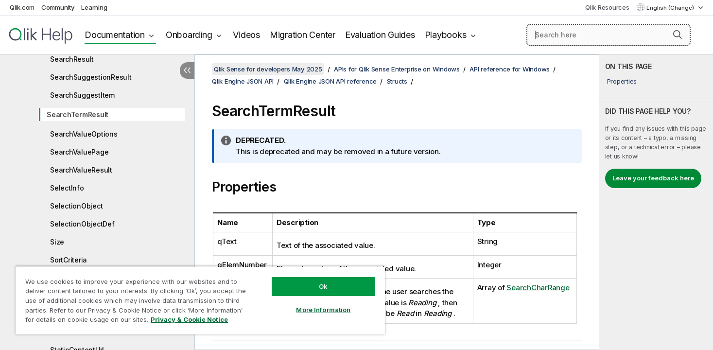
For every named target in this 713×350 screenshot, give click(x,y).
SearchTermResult (77, 114)
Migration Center (302, 35)
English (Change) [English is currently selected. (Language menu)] (671, 7)
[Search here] (608, 35)
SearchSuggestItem (82, 95)
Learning (94, 7)
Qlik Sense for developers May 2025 (268, 69)
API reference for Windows (510, 69)
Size (57, 242)
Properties (622, 81)
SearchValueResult (81, 170)
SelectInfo (67, 188)
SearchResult (72, 59)
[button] (677, 34)
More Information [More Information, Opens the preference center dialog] (323, 310)
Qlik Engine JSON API (243, 81)
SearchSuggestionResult (91, 77)
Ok (323, 286)
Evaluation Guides (380, 35)
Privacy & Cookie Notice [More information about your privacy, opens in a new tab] (189, 319)
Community (58, 7)
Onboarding (189, 35)
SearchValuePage (79, 152)
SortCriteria (68, 260)
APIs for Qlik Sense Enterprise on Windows (397, 69)
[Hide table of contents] (187, 70)
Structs (397, 81)
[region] (200, 300)
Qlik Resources (607, 7)
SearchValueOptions (84, 134)
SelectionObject (76, 206)
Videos (246, 35)
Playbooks (446, 35)
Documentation (115, 35)
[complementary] (656, 202)
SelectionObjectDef (82, 224)
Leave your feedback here (653, 178)
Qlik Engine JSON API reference (330, 81)
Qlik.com (22, 7)
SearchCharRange (537, 287)
